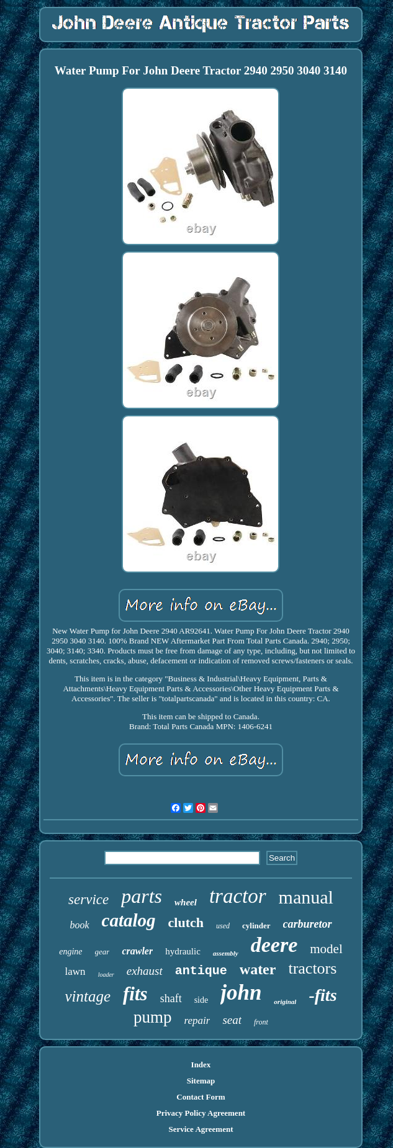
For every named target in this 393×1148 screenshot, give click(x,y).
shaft (171, 998)
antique (201, 971)
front (261, 1022)
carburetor (307, 924)
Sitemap (201, 1080)
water (258, 969)
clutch (186, 922)
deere (274, 944)
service (88, 899)
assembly (225, 953)
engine (70, 951)
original (285, 1001)
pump (152, 1017)
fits (135, 994)
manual (306, 897)
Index (201, 1064)
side (201, 1000)
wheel (185, 902)
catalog (129, 920)
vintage (88, 996)
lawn (75, 971)
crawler (137, 951)
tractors (312, 968)
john (240, 992)
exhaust (145, 970)
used (223, 926)
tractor (237, 896)
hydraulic (183, 951)
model (326, 948)
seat (232, 1019)
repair (197, 1020)
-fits (323, 995)
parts (141, 896)
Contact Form (200, 1096)
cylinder (256, 925)
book (79, 925)
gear (102, 951)
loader (106, 974)
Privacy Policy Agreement (200, 1113)
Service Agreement (200, 1129)
